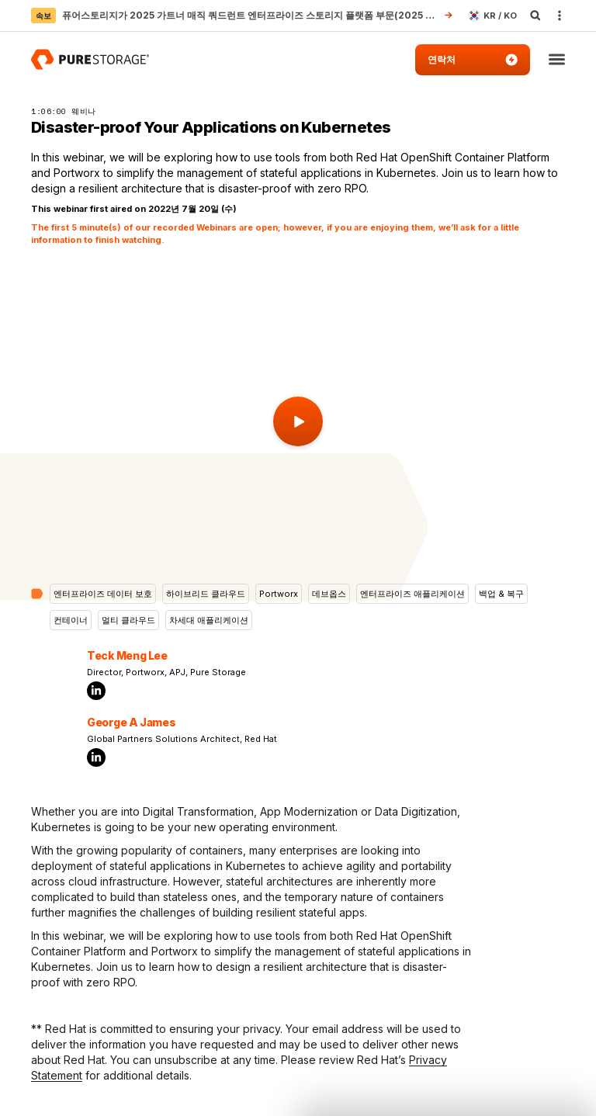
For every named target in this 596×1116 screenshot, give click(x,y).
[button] (557, 60)
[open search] (535, 15)
